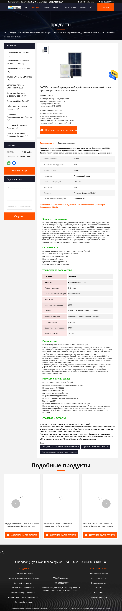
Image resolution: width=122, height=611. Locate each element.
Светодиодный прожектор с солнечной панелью (60, 447)
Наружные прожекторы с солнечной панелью (59, 452)
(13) (17, 126)
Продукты (35, 7)
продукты (13, 33)
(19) (19, 78)
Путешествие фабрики (98, 578)
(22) (18, 54)
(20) (18, 62)
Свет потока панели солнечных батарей (35, 33)
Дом (25, 7)
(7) (18, 101)
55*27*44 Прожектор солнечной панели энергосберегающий (58, 525)
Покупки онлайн (69, 7)
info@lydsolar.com (86, 2)
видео (46, 7)
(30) (18, 70)
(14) (19, 117)
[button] (15, 503)
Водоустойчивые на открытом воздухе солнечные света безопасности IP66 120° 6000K (22, 525)
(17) (17, 134)
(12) (17, 107)
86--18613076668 (106, 2)
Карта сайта (98, 593)
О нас (55, 7)
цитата (106, 7)
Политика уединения (99, 597)
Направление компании (98, 573)
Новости (98, 588)
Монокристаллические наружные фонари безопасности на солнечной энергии (99, 525)
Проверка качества (98, 583)
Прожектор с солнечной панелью (96, 447)
